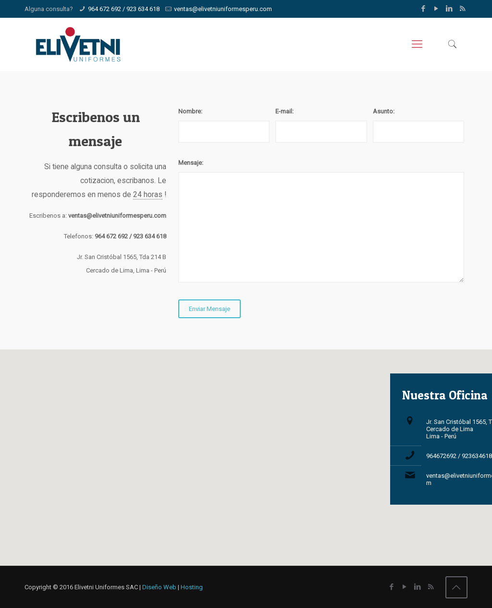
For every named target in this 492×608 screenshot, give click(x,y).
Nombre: (190, 111)
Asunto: (383, 111)
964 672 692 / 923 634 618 (124, 8)
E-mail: (284, 111)
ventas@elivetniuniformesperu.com (223, 8)
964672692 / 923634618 (459, 455)
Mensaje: (190, 162)
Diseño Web (159, 587)
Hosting (192, 587)
